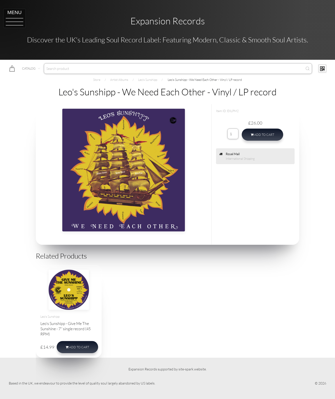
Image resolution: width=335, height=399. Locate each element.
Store (96, 80)
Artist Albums (119, 80)
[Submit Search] (307, 68)
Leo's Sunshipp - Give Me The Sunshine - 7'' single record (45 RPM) (65, 328)
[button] (14, 18)
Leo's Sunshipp (147, 80)
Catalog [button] (31, 68)
